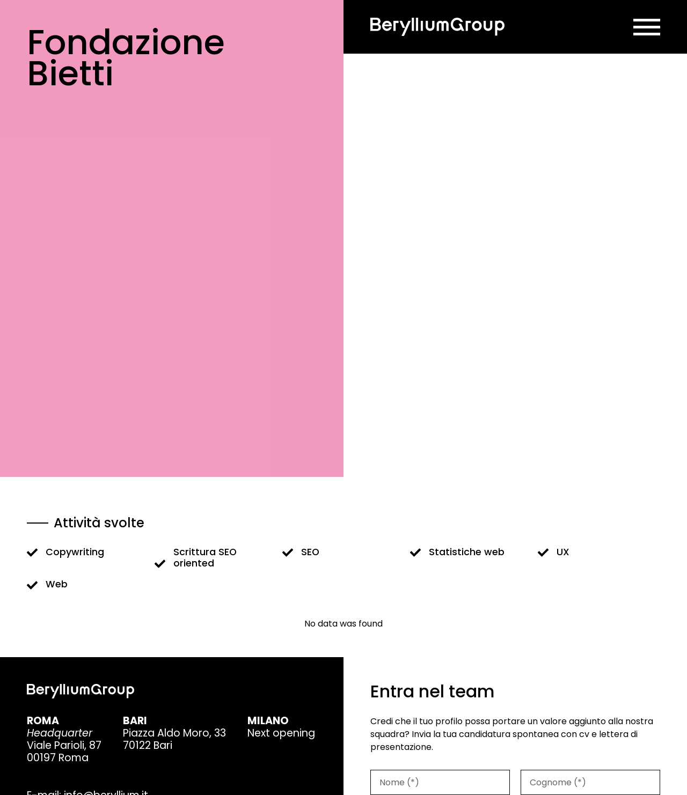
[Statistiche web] (415, 552)
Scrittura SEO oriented (205, 558)
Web (57, 584)
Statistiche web (467, 552)
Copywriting (75, 552)
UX (563, 552)
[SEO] (287, 552)
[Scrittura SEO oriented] (160, 563)
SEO (310, 552)
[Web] (32, 585)
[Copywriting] (32, 552)
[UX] (543, 552)
